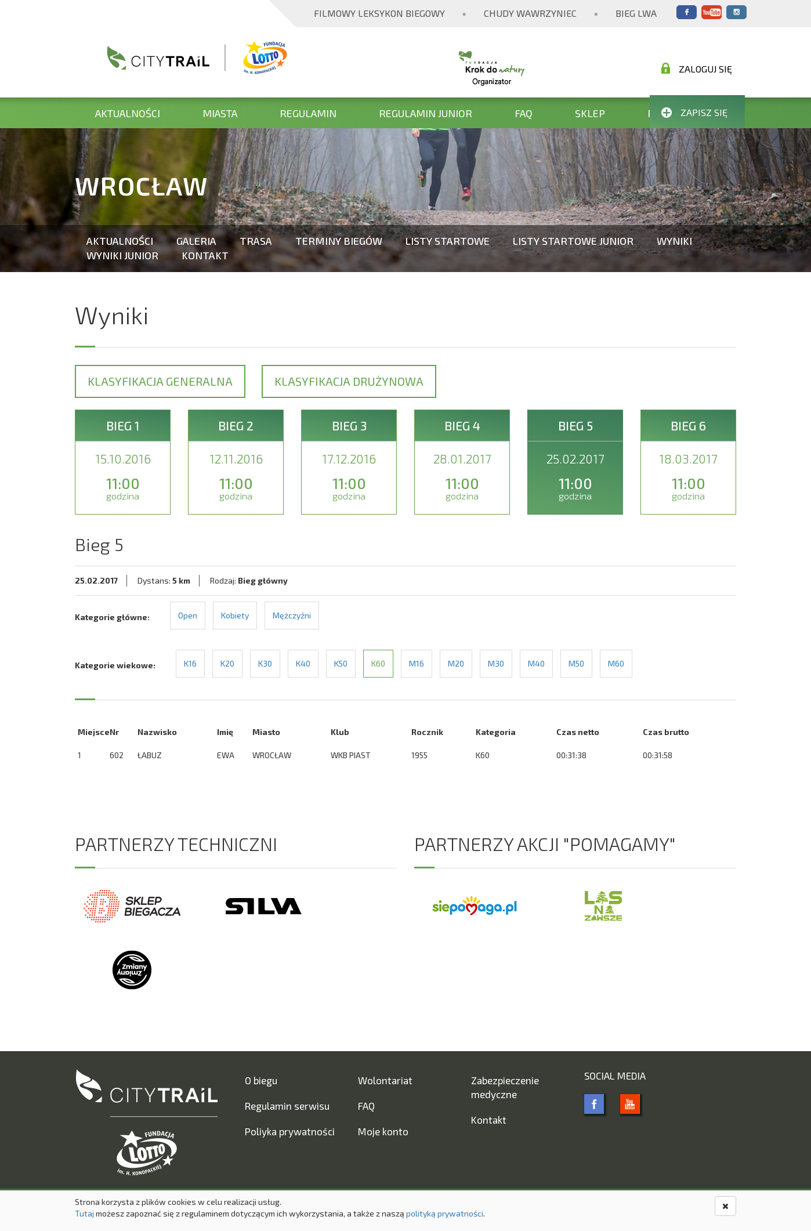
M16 (416, 663)
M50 (576, 663)
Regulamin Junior (425, 113)
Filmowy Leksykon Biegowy (379, 13)
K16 (190, 663)
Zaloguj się (696, 68)
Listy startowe (448, 240)
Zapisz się (694, 112)
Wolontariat (385, 1080)
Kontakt (205, 255)
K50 (340, 663)
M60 (616, 663)
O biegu (261, 1080)
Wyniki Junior (122, 255)
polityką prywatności (444, 1213)
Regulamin (308, 113)
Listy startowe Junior (573, 240)
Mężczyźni (292, 615)
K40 (303, 663)
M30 (496, 663)
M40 (536, 663)
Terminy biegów (338, 240)
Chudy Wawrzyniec (530, 13)
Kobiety (235, 615)
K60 (378, 663)
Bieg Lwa (636, 13)
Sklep (590, 113)
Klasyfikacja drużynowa (348, 381)
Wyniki (674, 240)
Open (187, 615)
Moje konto (383, 1131)
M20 (456, 663)
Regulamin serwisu (287, 1105)
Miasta (219, 113)
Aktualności (127, 113)
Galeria (196, 240)
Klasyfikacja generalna (160, 381)
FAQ (524, 113)
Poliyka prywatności (290, 1131)
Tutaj (84, 1213)
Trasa (256, 240)
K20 (227, 663)
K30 (265, 663)
